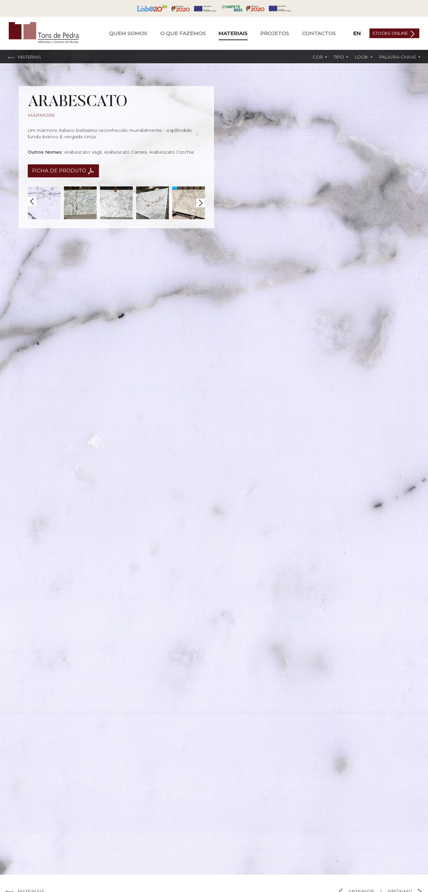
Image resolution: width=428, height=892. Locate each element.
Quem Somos (128, 33)
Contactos (319, 33)
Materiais (232, 33)
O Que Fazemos (183, 33)
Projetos (274, 33)
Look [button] (362, 57)
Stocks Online (390, 33)
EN (357, 33)
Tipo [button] (339, 57)
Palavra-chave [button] (398, 57)
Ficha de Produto (60, 171)
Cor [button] (318, 57)
